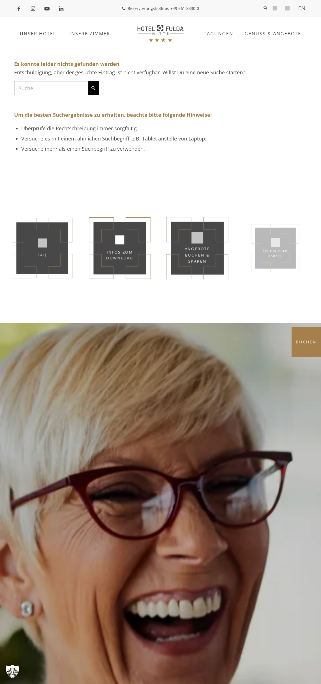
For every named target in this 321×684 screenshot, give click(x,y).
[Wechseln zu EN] (302, 8)
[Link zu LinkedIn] (61, 8)
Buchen (306, 342)
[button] (12, 671)
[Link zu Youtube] (47, 8)
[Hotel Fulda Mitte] (161, 33)
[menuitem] (274, 9)
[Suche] (265, 8)
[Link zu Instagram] (33, 8)
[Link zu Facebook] (19, 8)
